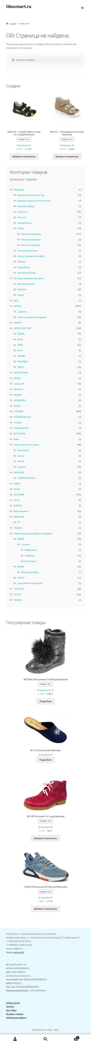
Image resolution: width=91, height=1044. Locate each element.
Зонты (20, 455)
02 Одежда (19, 189)
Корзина (70, 1037)
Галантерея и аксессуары (26, 444)
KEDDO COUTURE (22, 328)
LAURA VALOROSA (26, 477)
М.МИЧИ (18, 505)
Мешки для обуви (26, 283)
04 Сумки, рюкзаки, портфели (29, 278)
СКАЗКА (18, 527)
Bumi (20, 350)
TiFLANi (17, 422)
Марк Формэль (21, 511)
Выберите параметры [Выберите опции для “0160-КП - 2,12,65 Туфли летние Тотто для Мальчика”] (24, 156)
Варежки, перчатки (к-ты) (30, 195)
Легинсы (21, 217)
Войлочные (30, 549)
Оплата (10, 1006)
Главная (12, 23)
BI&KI (20, 344)
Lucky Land (19, 383)
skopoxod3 (18, 952)
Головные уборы (25, 206)
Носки (20, 228)
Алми (16, 439)
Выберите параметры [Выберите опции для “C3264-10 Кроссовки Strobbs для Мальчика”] (45, 908)
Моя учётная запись (15, 1039)
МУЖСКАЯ (19, 516)
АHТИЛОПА (20, 433)
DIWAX (20, 566)
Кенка (17, 488)
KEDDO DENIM (21, 372)
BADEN (20, 333)
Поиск (45, 1039)
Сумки (20, 294)
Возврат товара (14, 1013)
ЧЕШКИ (18, 599)
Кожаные (29, 555)
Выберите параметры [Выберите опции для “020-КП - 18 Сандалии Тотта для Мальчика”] (67, 156)
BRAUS (20, 538)
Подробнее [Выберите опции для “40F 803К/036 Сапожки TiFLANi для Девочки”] (45, 701)
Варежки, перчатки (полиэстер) (33, 200)
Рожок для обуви (29, 572)
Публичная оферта (16, 1017)
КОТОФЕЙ (19, 494)
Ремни (20, 461)
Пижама (21, 261)
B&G (16, 300)
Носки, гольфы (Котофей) (30, 256)
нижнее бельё (24, 222)
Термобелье (23, 267)
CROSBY (21, 355)
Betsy (20, 339)
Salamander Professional (29, 583)
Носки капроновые (31, 239)
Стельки (25, 544)
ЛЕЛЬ (17, 500)
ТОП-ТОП (19, 588)
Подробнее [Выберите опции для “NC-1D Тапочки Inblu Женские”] (45, 759)
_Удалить (22, 311)
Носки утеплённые (30, 245)
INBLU (20, 367)
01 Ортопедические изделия (31, 317)
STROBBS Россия (22, 416)
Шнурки (21, 466)
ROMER (17, 394)
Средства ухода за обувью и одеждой (33, 533)
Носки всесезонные (31, 233)
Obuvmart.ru (18, 6)
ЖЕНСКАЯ (19, 472)
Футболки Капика (26, 272)
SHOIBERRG (20, 400)
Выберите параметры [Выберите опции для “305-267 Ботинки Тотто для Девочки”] (45, 838)
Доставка (11, 1010)
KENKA (17, 378)
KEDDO (17, 322)
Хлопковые (30, 561)
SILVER (17, 405)
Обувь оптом (13, 1002)
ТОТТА (17, 594)
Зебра (17, 483)
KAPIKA (17, 306)
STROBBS (18, 411)
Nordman (18, 389)
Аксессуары (23, 450)
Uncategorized (21, 427)
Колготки (22, 211)
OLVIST (20, 577)
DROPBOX (22, 361)
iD (18, 522)
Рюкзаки (21, 289)
